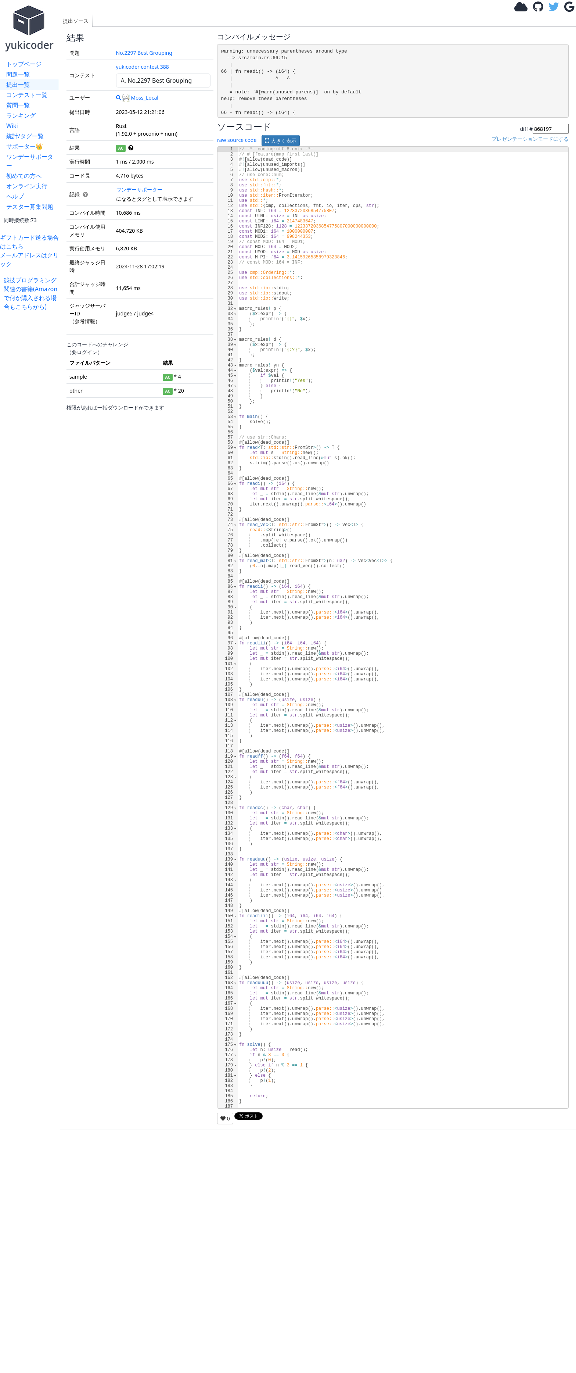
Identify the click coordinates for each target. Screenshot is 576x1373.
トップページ (24, 64)
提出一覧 (18, 85)
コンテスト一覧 (26, 95)
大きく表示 (280, 140)
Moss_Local (140, 97)
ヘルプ (15, 196)
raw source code (236, 139)
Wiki (12, 126)
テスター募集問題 (29, 207)
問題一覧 (18, 74)
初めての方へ (24, 176)
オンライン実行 (26, 186)
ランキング (21, 115)
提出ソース (76, 20)
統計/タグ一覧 (25, 136)
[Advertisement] (31, 421)
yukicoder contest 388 (142, 66)
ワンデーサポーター (29, 161)
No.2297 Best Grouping (144, 52)
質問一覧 (18, 105)
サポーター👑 (24, 146)
